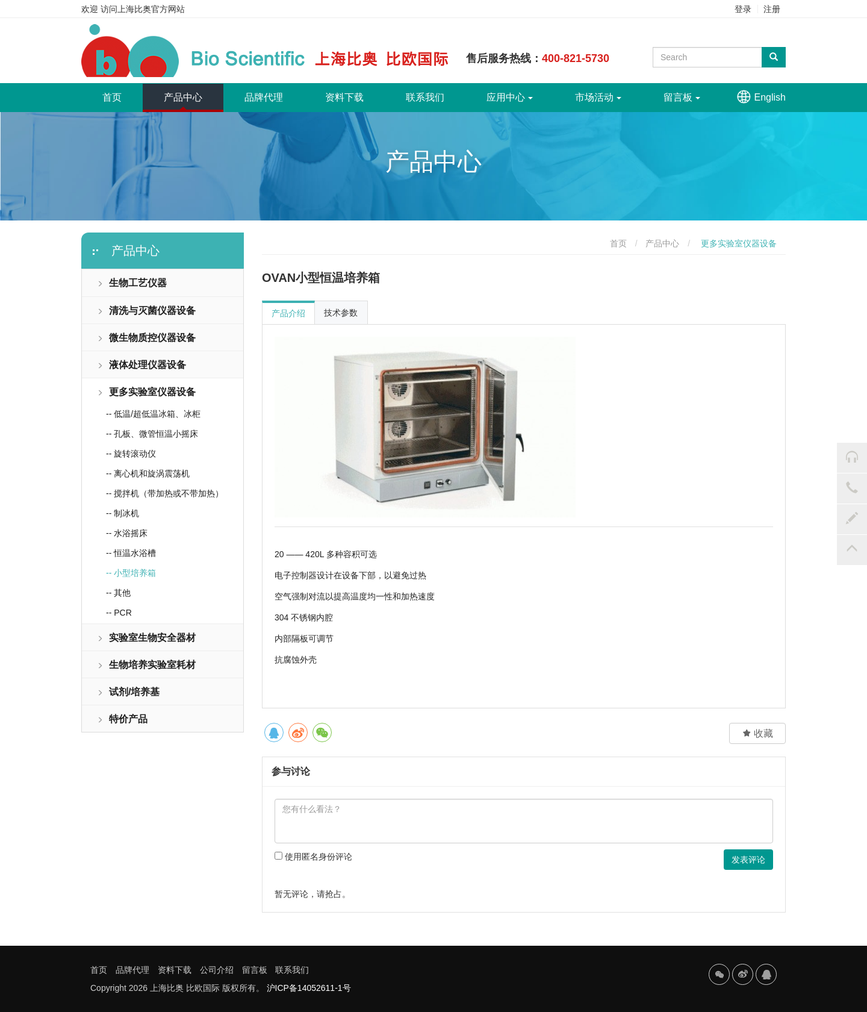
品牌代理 (263, 97)
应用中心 (509, 97)
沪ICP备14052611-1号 (309, 988)
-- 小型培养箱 (131, 573)
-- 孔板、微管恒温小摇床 (152, 434)
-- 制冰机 (122, 513)
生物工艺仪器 (132, 283)
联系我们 (425, 97)
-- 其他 (118, 593)
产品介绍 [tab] (288, 313)
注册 (771, 9)
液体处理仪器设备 (141, 365)
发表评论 (748, 859)
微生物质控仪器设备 (146, 338)
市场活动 (598, 97)
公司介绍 (217, 970)
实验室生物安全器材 (146, 637)
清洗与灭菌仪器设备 (146, 310)
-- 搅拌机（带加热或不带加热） (164, 493)
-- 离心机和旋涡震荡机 (148, 473)
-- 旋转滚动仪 (131, 453)
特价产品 (122, 719)
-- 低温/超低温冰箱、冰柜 (153, 414)
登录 (743, 9)
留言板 (681, 97)
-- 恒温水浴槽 (131, 553)
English (770, 97)
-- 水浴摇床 (127, 533)
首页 (122, 92)
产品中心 (183, 97)
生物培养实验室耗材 (146, 665)
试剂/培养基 (128, 692)
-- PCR (119, 612)
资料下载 (344, 97)
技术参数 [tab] (341, 312)
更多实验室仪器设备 (146, 392)
